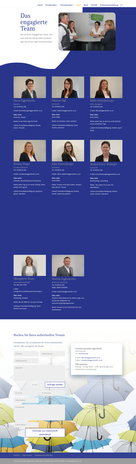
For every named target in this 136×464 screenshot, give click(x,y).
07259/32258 (83, 354)
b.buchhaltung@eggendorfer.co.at (107, 174)
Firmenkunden (66, 5)
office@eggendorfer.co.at (104, 111)
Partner (17, 455)
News (86, 5)
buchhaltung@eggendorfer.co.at (30, 111)
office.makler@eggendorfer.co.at (68, 174)
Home (40, 5)
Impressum (27, 455)
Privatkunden (50, 5)
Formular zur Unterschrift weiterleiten (45, 432)
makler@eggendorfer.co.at (66, 111)
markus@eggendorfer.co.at (67, 292)
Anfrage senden (55, 384)
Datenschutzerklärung (109, 5)
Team (78, 5)
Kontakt (94, 5)
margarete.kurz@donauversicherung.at (28, 291)
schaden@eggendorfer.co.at (29, 174)
